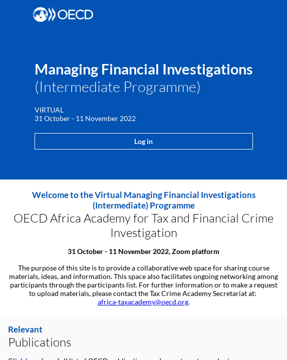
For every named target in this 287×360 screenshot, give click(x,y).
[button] (15, 15)
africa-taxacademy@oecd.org (143, 302)
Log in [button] (143, 141)
